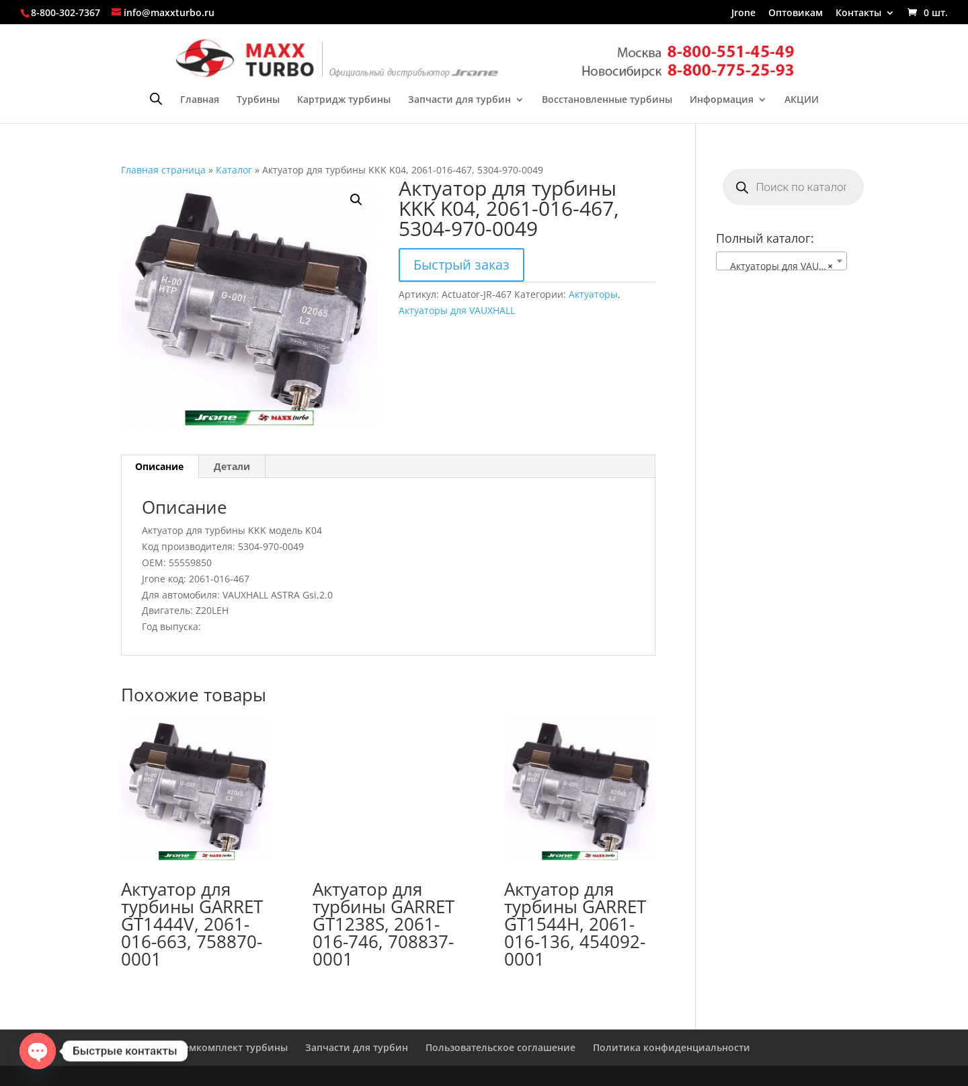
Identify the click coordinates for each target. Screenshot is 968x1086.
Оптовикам (795, 13)
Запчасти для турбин (459, 100)
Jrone (743, 13)
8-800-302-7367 (65, 12)
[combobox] (781, 260)
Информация (722, 100)
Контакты (858, 13)
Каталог (234, 169)
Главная (199, 100)
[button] (356, 200)
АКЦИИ (801, 100)
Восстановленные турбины (607, 100)
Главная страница (163, 169)
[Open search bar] (156, 98)
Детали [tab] (232, 466)
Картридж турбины (344, 100)
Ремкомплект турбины (232, 1047)
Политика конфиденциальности (671, 1047)
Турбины (258, 100)
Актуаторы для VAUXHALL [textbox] (784, 266)
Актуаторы (593, 294)
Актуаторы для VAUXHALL (457, 310)
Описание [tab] (159, 466)
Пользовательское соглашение (500, 1047)
